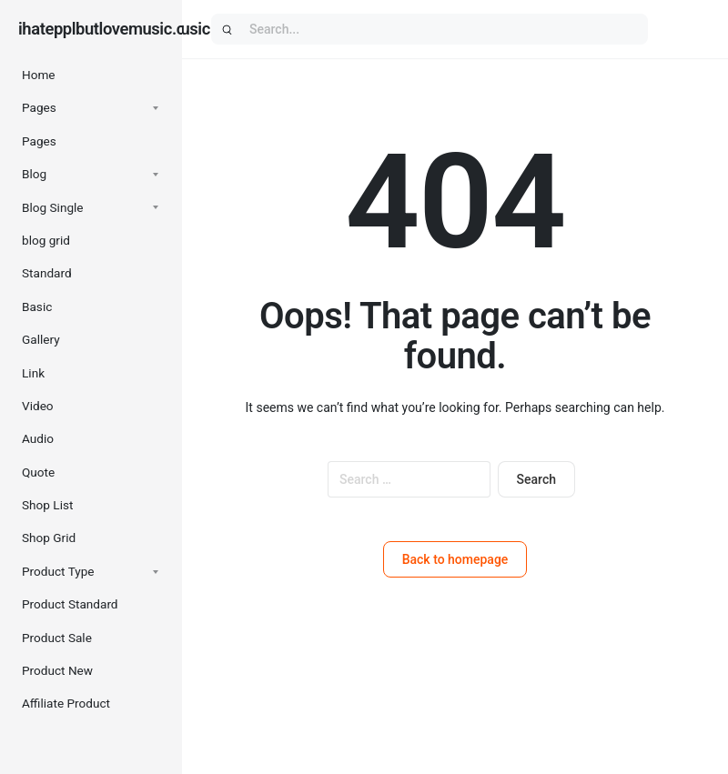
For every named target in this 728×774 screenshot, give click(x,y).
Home (39, 74)
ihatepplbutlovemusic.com (112, 28)
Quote (38, 472)
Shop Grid (49, 537)
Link (33, 373)
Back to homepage (455, 559)
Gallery (41, 339)
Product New (57, 670)
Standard (47, 273)
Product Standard (70, 604)
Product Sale (57, 637)
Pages (39, 107)
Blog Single (53, 207)
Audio (38, 438)
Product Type (58, 571)
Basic (37, 306)
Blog (34, 173)
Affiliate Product (66, 703)
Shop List (47, 505)
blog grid (46, 240)
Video (38, 405)
